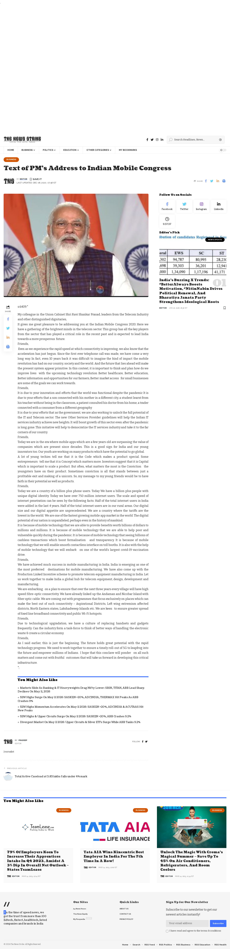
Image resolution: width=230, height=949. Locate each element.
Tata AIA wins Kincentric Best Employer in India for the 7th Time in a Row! (114, 856)
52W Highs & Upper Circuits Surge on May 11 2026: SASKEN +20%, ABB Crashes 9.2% (75, 716)
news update (215, 242)
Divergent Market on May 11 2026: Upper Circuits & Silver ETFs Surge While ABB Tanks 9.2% (80, 722)
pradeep (23, 741)
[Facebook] (147, 139)
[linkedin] (162, 139)
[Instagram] (201, 207)
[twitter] (146, 742)
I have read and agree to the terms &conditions (195, 930)
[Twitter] (152, 139)
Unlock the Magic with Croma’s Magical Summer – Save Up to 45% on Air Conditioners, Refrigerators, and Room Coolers (191, 861)
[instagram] (157, 139)
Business (11, 159)
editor (23, 179)
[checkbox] (167, 931)
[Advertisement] (108, 69)
